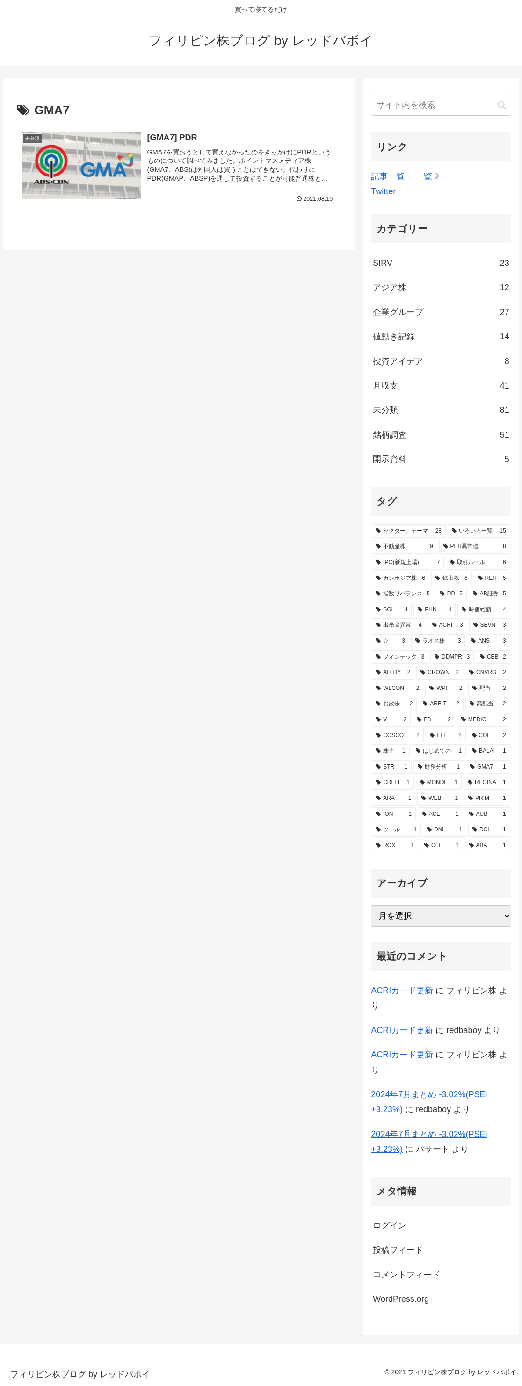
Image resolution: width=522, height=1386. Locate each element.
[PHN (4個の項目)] (434, 610)
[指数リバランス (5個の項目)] (403, 594)
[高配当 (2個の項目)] (487, 704)
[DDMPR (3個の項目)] (452, 657)
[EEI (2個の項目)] (446, 736)
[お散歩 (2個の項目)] (394, 704)
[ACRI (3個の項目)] (447, 625)
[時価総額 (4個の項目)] (483, 610)
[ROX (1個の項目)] (395, 846)
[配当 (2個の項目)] (489, 689)
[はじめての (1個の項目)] (439, 751)
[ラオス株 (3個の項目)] (438, 641)
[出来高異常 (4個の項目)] (399, 625)
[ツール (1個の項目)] (396, 830)
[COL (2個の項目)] (489, 736)
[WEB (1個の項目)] (439, 799)
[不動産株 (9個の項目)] (404, 547)
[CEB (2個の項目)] (493, 657)
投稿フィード (398, 1249)
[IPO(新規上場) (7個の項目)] (408, 563)
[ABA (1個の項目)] (487, 846)
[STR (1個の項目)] (391, 767)
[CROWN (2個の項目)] (439, 673)
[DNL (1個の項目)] (444, 830)
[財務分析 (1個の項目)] (438, 767)
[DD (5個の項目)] (451, 594)
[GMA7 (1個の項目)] (488, 767)
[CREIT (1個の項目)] (393, 783)
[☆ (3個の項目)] (390, 641)
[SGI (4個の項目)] (392, 610)
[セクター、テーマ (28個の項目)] (409, 531)
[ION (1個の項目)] (394, 814)
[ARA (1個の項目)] (393, 799)
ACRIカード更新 (402, 990)
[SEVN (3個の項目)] (489, 625)
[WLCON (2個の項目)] (397, 689)
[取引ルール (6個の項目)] (478, 563)
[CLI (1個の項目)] (441, 846)
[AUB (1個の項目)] (487, 814)
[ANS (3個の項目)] (488, 641)
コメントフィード (406, 1274)
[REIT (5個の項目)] (492, 579)
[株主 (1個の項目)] (390, 751)
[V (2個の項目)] (391, 720)
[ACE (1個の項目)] (440, 814)
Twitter (383, 191)
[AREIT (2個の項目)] (441, 704)
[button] (501, 105)
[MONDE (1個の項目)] (439, 783)
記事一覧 (388, 176)
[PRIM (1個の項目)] (487, 799)
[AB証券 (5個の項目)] (489, 594)
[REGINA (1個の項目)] (487, 783)
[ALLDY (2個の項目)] (393, 673)
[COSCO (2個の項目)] (397, 736)
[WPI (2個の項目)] (445, 689)
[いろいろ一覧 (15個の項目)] (479, 531)
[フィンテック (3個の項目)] (400, 657)
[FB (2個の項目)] (434, 720)
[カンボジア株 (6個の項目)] (400, 579)
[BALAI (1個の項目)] (489, 751)
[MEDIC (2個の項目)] (483, 720)
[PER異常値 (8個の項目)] (474, 547)
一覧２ (428, 176)
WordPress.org (401, 1299)
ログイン (389, 1225)
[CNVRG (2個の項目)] (487, 673)
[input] (441, 105)
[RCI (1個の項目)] (489, 830)
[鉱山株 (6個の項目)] (451, 579)
